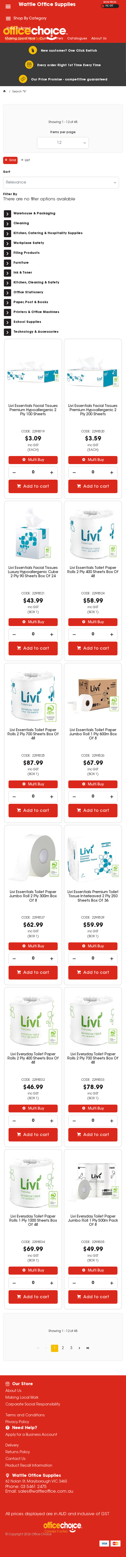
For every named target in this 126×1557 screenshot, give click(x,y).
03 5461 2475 (34, 1487)
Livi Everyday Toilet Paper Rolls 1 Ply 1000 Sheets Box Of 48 (33, 1221)
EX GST (102, 6)
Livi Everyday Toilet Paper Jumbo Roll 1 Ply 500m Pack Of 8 (93, 1221)
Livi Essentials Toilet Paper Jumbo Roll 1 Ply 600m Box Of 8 (93, 734)
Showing (62, 122)
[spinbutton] (33, 472)
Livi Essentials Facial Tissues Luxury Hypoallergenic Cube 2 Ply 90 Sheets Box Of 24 (33, 572)
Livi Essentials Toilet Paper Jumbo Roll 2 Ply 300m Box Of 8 (33, 896)
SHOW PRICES (109, 2)
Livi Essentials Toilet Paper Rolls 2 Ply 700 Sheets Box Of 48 (33, 734)
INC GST (109, 6)
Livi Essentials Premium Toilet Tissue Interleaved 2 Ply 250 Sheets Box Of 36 (93, 896)
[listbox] (63, 143)
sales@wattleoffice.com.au (45, 1492)
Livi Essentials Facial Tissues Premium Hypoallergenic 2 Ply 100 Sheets (33, 410)
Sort (6, 172)
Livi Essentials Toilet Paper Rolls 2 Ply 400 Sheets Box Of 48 (92, 572)
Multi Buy (35, 460)
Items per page (63, 132)
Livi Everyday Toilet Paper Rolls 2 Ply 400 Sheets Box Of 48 (33, 1059)
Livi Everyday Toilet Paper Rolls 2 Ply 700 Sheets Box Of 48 (92, 1059)
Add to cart (35, 487)
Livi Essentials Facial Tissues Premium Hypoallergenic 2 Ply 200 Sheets (92, 410)
